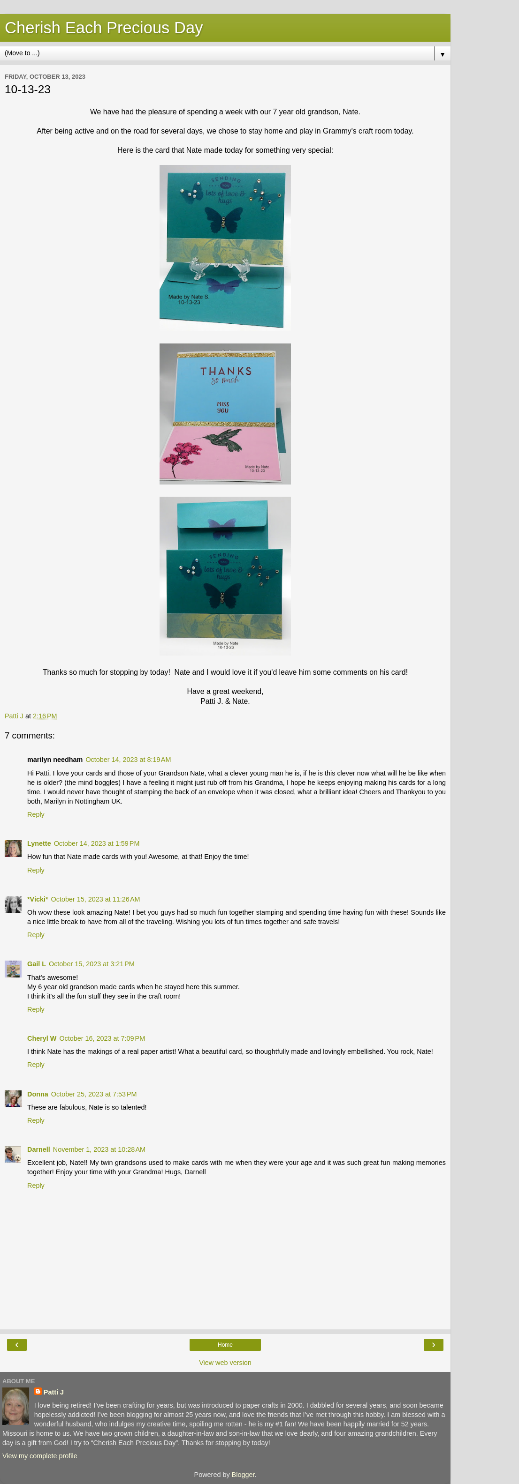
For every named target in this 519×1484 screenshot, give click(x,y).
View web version (225, 1362)
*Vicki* (37, 899)
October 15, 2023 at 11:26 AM (95, 899)
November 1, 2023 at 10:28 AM (99, 1149)
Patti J (54, 1392)
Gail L (36, 964)
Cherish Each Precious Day (104, 28)
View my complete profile (39, 1456)
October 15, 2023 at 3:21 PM (92, 964)
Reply (36, 814)
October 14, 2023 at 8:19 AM (128, 759)
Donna (37, 1094)
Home (225, 1345)
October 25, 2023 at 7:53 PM (94, 1094)
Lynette (39, 843)
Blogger (243, 1474)
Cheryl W (41, 1038)
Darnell (38, 1149)
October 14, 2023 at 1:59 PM (97, 843)
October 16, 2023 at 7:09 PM (102, 1038)
